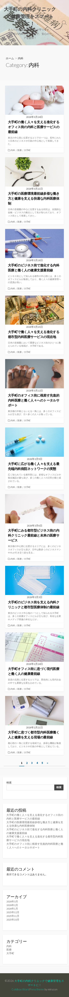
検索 (9, 782)
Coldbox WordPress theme (28, 989)
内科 (13, 150)
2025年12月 (12, 912)
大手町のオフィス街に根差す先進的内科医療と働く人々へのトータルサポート (34, 845)
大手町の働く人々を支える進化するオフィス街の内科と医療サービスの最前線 (34, 816)
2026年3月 (12, 901)
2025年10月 (12, 919)
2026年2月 (12, 905)
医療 (19, 150)
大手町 (27, 150)
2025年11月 (12, 916)
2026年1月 (12, 908)
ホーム (10, 58)
